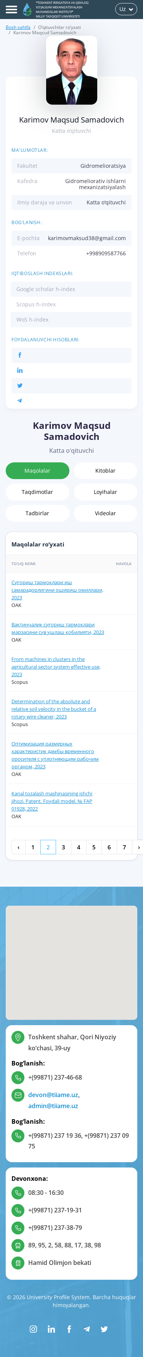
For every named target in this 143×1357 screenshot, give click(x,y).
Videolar (105, 513)
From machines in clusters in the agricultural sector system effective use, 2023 (56, 667)
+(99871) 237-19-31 (55, 1210)
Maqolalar (37, 470)
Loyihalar (105, 491)
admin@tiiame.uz (53, 1106)
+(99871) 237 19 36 (54, 1135)
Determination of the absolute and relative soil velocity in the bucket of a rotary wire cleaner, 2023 (53, 709)
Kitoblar (105, 470)
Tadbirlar (37, 513)
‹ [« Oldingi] (18, 847)
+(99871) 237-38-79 (55, 1227)
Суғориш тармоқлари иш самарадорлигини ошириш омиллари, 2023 (57, 590)
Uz (126, 9)
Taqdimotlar (37, 491)
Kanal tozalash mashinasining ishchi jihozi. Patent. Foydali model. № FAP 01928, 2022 (51, 801)
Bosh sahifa (18, 27)
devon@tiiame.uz (53, 1095)
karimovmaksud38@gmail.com (87, 238)
